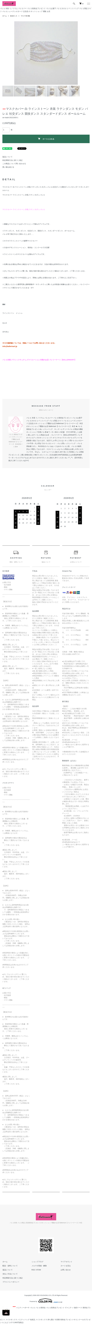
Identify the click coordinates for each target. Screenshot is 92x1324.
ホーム (4, 16)
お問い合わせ (65, 1270)
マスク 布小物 (25, 16)
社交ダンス (13, 16)
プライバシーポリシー (10, 1282)
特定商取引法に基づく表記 (12, 160)
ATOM (38, 1270)
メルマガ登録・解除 (39, 1266)
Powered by (46, 1300)
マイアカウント (66, 1262)
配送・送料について (9, 1266)
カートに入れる (46, 139)
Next (74, 53)
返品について (7, 157)
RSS (33, 1270)
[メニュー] (88, 3)
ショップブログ (37, 1262)
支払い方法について (9, 1274)
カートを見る (65, 1266)
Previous (18, 53)
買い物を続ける (8, 167)
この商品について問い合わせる (14, 164)
